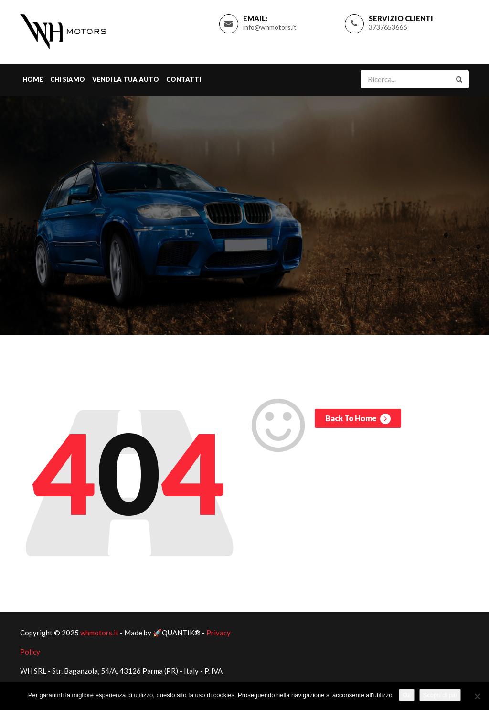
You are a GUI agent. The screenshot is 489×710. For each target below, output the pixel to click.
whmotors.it (99, 632)
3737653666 (388, 27)
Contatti (183, 79)
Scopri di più (440, 695)
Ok (407, 695)
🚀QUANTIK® (177, 632)
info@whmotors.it (270, 27)
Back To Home (358, 419)
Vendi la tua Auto (125, 79)
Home (32, 79)
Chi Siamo (67, 79)
